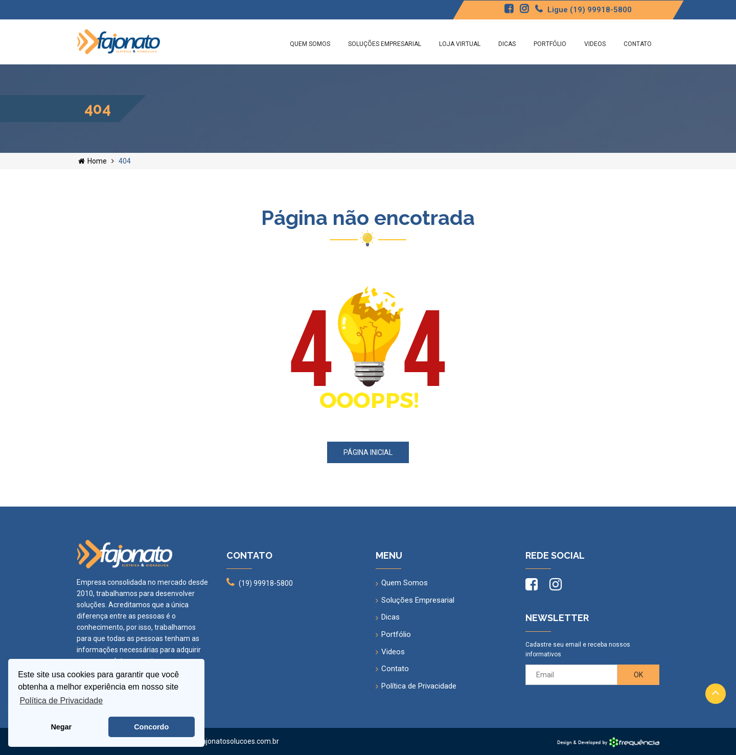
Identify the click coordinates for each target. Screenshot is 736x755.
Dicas (507, 44)
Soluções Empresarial (384, 44)
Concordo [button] (151, 727)
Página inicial (368, 452)
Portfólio (550, 44)
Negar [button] (61, 727)
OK (638, 675)
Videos (595, 44)
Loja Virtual (459, 44)
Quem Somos (310, 44)
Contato (638, 44)
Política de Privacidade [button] (61, 700)
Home (92, 161)
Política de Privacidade (418, 686)
